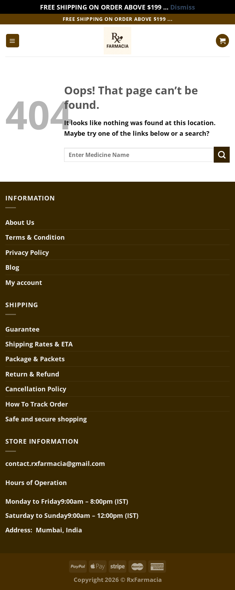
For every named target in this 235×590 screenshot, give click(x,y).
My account (23, 282)
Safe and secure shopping (46, 418)
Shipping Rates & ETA (39, 343)
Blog (12, 267)
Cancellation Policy (35, 388)
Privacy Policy (27, 252)
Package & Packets (35, 358)
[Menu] (12, 40)
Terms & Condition (35, 237)
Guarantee (22, 329)
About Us (19, 222)
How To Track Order (36, 403)
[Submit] (222, 155)
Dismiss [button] (182, 6)
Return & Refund (32, 373)
